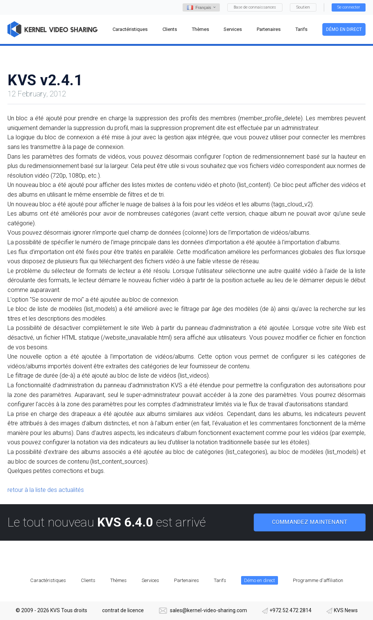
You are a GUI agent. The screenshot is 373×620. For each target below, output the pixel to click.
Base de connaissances (255, 7)
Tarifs (220, 580)
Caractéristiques (48, 580)
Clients (88, 580)
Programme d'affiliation (318, 580)
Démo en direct (344, 29)
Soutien (303, 7)
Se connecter (348, 7)
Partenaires (186, 580)
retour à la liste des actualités (45, 489)
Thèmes (118, 580)
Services (150, 580)
